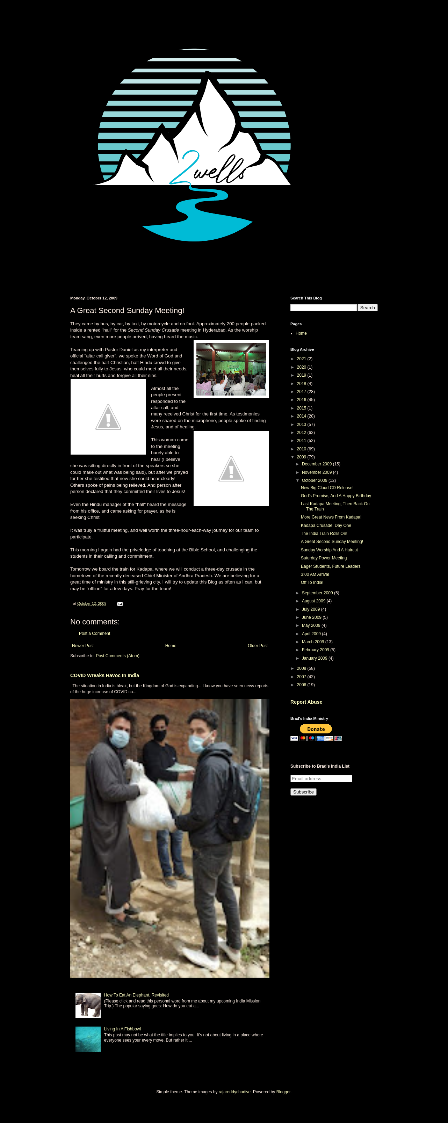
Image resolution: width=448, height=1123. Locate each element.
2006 (302, 684)
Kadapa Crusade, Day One (326, 525)
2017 (302, 391)
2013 (302, 424)
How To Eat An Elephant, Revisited (136, 995)
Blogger (283, 1091)
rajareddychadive (235, 1091)
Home (170, 645)
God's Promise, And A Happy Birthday (336, 495)
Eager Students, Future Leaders (331, 566)
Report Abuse (306, 702)
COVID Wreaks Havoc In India (104, 675)
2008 (302, 668)
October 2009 (315, 480)
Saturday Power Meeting (324, 558)
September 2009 (318, 593)
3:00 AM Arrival (315, 574)
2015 (302, 408)
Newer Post (83, 645)
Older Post (258, 645)
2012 (302, 432)
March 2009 (313, 641)
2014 (302, 416)
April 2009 (312, 633)
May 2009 (311, 625)
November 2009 (317, 472)
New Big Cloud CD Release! (327, 487)
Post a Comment (94, 633)
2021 (302, 358)
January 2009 (315, 658)
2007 (302, 676)
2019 (302, 375)
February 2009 (316, 649)
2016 (302, 399)
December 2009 (317, 464)
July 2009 (311, 609)
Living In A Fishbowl (122, 1029)
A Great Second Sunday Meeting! (332, 541)
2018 (302, 383)
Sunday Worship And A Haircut (329, 550)
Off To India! (312, 582)
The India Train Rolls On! (324, 533)
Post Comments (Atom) (117, 655)
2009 (302, 457)
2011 (302, 440)
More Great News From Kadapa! (331, 517)
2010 (302, 449)
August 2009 (314, 601)
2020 (302, 367)
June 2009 (312, 617)
